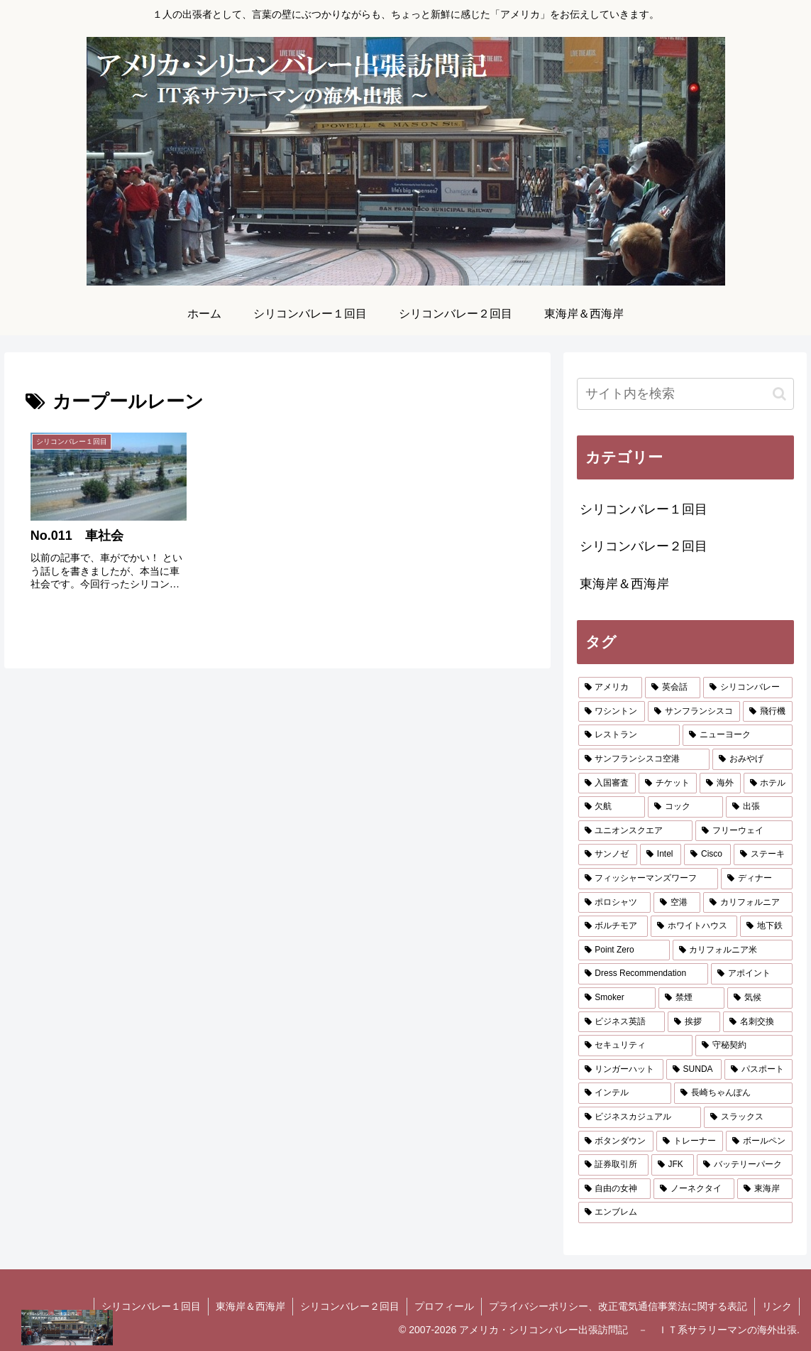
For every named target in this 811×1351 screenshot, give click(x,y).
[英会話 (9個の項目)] (672, 687)
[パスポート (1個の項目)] (758, 1069)
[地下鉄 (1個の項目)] (766, 926)
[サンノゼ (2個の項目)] (607, 854)
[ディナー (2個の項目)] (757, 878)
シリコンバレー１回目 (151, 1306)
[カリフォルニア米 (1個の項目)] (733, 950)
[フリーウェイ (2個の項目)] (744, 831)
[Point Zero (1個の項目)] (624, 950)
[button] (779, 394)
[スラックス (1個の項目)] (748, 1117)
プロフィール (444, 1306)
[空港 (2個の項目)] (676, 902)
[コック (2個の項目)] (685, 807)
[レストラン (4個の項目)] (629, 735)
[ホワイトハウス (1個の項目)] (694, 926)
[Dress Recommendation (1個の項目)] (643, 973)
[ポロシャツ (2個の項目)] (614, 902)
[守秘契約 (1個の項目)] (744, 1045)
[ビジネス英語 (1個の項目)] (621, 1022)
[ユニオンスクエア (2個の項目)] (635, 831)
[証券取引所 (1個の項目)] (613, 1165)
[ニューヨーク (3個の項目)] (738, 735)
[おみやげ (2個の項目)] (752, 759)
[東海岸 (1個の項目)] (765, 1189)
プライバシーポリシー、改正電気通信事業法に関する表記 (618, 1306)
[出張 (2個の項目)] (759, 807)
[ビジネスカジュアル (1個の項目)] (639, 1117)
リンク (777, 1306)
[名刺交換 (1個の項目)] (758, 1022)
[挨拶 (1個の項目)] (694, 1022)
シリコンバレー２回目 (349, 1306)
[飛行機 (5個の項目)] (768, 711)
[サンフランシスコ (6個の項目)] (694, 711)
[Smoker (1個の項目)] (617, 998)
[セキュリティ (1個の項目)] (635, 1045)
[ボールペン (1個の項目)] (759, 1141)
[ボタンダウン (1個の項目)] (615, 1141)
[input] (686, 394)
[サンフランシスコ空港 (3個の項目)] (644, 759)
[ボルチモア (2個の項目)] (613, 926)
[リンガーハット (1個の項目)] (620, 1069)
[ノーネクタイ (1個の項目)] (693, 1189)
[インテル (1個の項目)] (624, 1093)
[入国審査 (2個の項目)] (607, 783)
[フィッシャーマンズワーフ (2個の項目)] (648, 878)
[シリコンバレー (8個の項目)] (748, 687)
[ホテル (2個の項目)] (768, 783)
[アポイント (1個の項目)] (752, 973)
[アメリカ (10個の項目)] (610, 687)
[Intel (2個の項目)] (660, 854)
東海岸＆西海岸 (250, 1306)
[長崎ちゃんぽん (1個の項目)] (733, 1093)
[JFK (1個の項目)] (672, 1165)
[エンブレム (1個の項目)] (685, 1212)
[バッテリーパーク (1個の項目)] (745, 1165)
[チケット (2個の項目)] (668, 783)
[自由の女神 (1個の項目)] (614, 1189)
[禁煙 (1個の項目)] (691, 998)
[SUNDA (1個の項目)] (694, 1069)
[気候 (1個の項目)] (760, 998)
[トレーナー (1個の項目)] (689, 1141)
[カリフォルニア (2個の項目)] (748, 902)
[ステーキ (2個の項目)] (763, 854)
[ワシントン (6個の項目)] (611, 711)
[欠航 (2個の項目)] (611, 807)
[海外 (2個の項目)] (720, 783)
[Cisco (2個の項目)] (707, 854)
